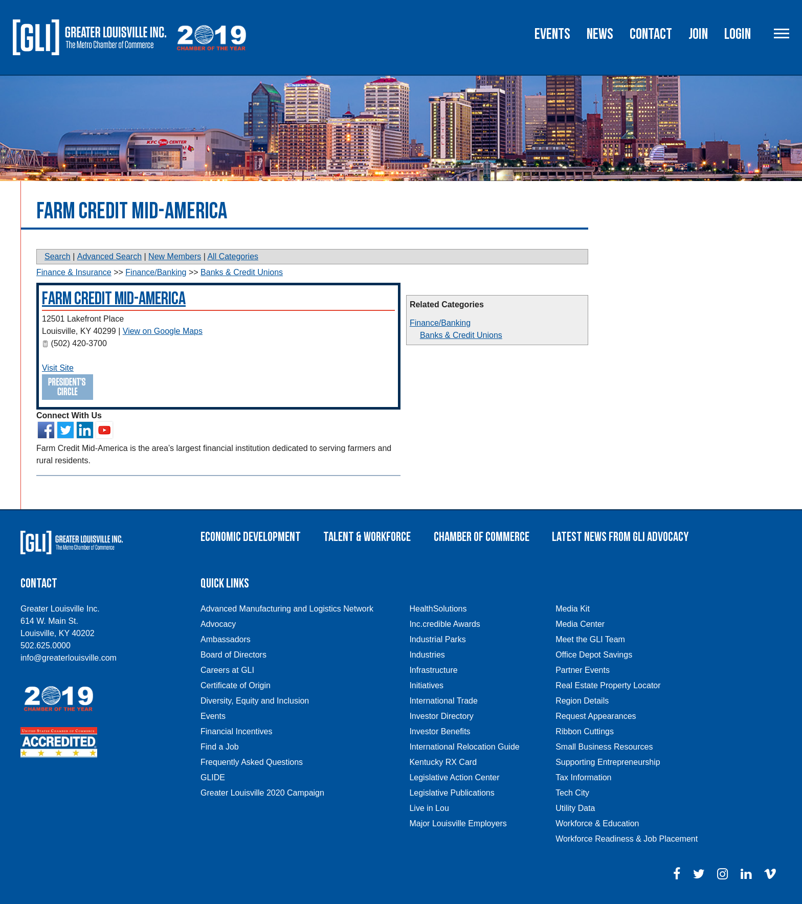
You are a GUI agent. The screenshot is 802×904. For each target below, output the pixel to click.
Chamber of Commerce (481, 537)
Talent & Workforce (367, 537)
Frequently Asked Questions (252, 762)
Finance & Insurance (74, 272)
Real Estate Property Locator (607, 685)
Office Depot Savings (593, 654)
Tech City (572, 792)
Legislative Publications (451, 792)
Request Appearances (595, 716)
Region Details (582, 700)
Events (552, 34)
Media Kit (572, 608)
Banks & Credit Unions (461, 335)
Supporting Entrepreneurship (607, 762)
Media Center (580, 624)
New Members (174, 256)
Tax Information (583, 777)
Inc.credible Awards (444, 624)
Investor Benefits (439, 731)
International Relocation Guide (464, 746)
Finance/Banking (440, 323)
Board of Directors (233, 654)
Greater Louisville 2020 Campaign (262, 792)
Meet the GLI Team (590, 639)
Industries (426, 654)
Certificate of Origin (236, 685)
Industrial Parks (437, 639)
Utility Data (575, 808)
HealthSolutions (437, 608)
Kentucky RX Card (443, 762)
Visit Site (58, 368)
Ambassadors (226, 639)
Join (698, 34)
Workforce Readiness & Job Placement (626, 838)
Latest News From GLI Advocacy (620, 537)
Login (737, 34)
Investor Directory (441, 716)
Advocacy (218, 624)
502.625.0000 (45, 645)
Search (57, 256)
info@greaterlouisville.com (68, 657)
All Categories (232, 256)
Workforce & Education (597, 823)
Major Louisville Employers (457, 823)
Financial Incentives (237, 731)
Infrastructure (433, 670)
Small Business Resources (604, 746)
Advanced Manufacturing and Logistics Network (287, 608)
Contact (651, 34)
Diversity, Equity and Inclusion (255, 700)
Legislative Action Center (454, 777)
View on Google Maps (163, 331)
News (600, 34)
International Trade (443, 700)
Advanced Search (109, 256)
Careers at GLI (227, 670)
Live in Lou (429, 808)
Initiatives (426, 685)
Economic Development (251, 537)
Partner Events (582, 670)
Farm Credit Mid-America (114, 299)
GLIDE (213, 777)
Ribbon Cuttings (584, 731)
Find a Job (220, 746)
